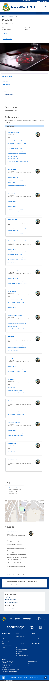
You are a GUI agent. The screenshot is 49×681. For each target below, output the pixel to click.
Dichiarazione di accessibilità (33, 667)
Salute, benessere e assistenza (22, 655)
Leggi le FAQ (30, 663)
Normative (34, 650)
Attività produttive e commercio (22, 642)
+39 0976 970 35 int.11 (13, 158)
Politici (3, 643)
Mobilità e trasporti (19, 647)
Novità (7, 16)
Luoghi (3, 647)
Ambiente (18, 653)
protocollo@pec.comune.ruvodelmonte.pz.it (17, 153)
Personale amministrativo (7, 645)
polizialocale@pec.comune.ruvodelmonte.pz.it (17, 146)
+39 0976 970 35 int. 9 (12, 182)
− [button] (6, 503)
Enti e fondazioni (5, 642)
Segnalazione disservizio (32, 665)
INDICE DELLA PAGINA (7, 77)
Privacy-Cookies (13, 677)
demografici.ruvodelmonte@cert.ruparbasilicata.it (18, 161)
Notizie (11, 16)
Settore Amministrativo (12, 532)
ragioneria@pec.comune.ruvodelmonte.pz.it (17, 185)
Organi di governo (5, 638)
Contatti (16, 16)
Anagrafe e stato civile (20, 636)
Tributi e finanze (19, 651)
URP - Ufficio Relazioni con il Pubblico (9, 671)
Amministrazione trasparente (37, 648)
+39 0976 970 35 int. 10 (13, 177)
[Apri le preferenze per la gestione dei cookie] (3, 677)
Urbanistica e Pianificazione (21, 644)
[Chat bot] (45, 677)
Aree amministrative (6, 636)
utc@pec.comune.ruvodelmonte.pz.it (15, 211)
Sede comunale (13, 488)
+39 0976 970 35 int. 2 (12, 201)
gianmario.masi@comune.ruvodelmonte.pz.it (17, 141)
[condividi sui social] (5, 34)
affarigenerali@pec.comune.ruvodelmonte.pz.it (17, 143)
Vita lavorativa (18, 640)
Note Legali (20, 677)
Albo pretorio (34, 646)
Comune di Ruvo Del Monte (23, 7)
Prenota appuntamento (32, 661)
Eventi (33, 640)
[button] (40, 1)
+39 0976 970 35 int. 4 (12, 204)
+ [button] (6, 501)
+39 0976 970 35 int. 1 (12, 206)
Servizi (17, 634)
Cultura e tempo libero (20, 638)
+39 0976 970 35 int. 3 (12, 156)
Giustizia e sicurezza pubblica (21, 649)
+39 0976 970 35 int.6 (12, 366)
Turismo (17, 646)
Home (3, 16)
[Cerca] (45, 7)
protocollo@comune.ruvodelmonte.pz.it (16, 151)
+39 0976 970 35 (11, 452)
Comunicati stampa (35, 638)
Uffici (3, 640)
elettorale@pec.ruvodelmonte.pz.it (15, 148)
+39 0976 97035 (5, 667)
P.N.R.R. (29, 669)
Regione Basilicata (26, 0)
